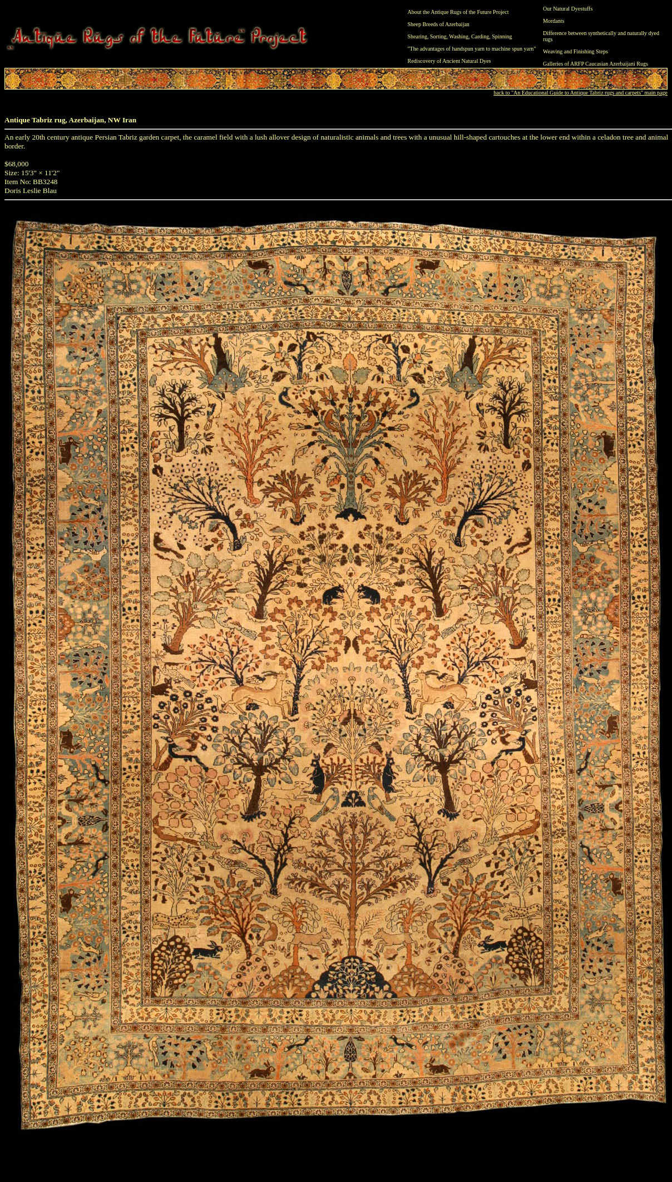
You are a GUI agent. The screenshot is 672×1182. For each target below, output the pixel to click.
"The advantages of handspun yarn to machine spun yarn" (472, 49)
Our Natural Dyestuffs (567, 9)
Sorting (438, 36)
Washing (458, 36)
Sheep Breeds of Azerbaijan (439, 24)
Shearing (418, 36)
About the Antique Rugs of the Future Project (458, 12)
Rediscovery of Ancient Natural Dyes (449, 61)
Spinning (502, 36)
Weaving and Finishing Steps (575, 51)
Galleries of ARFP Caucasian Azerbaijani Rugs (595, 64)
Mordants (553, 21)
